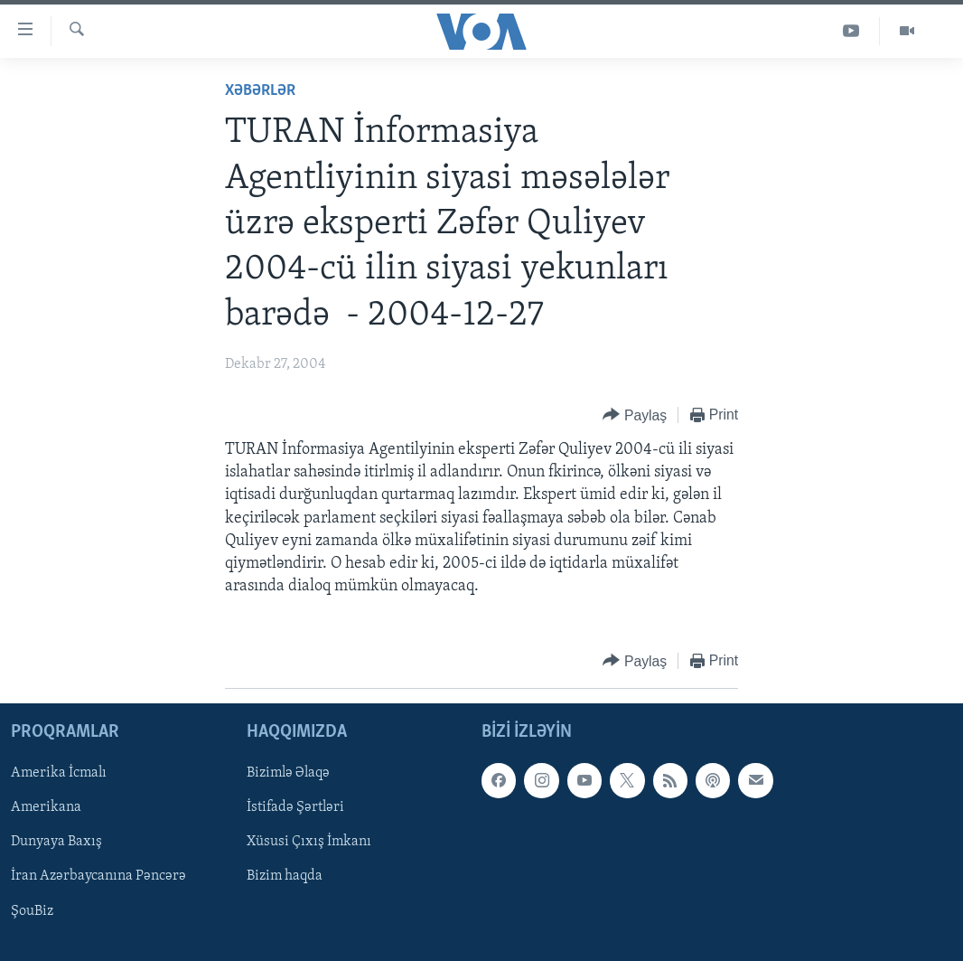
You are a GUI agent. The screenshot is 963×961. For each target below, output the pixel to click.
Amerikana (46, 808)
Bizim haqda (285, 877)
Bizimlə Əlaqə (288, 774)
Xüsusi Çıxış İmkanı (309, 842)
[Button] (635, 415)
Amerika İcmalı (59, 774)
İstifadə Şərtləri (295, 808)
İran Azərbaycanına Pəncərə (98, 877)
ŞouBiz (32, 911)
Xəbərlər (260, 90)
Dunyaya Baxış (56, 842)
